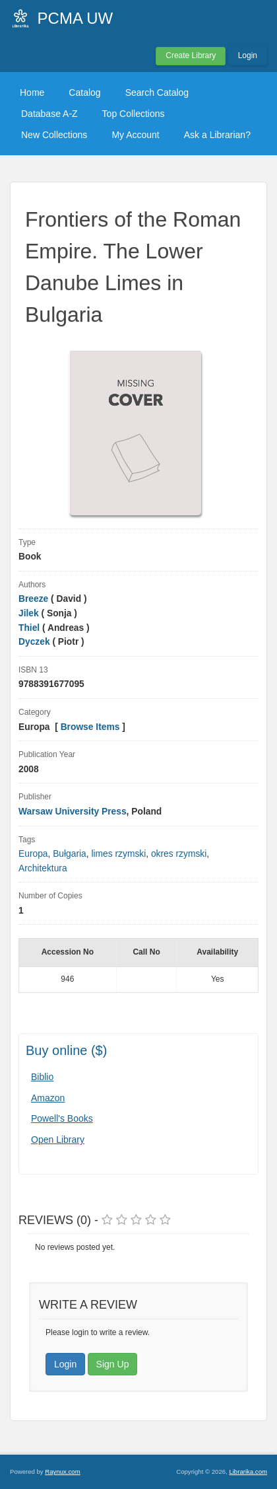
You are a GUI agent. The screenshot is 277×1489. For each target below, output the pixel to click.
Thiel (29, 628)
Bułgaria (69, 854)
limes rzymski (118, 854)
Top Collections (133, 113)
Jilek (28, 613)
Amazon (48, 1098)
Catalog (84, 92)
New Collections (54, 134)
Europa (33, 854)
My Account (135, 134)
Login (247, 55)
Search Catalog (157, 92)
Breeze (33, 599)
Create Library (191, 55)
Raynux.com (62, 1471)
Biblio (42, 1076)
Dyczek (34, 642)
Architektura (42, 868)
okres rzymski (178, 854)
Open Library (57, 1139)
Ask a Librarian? (217, 134)
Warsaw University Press (72, 812)
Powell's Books (62, 1118)
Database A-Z (49, 113)
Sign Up (112, 1364)
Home (32, 92)
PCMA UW (75, 18)
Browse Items (90, 727)
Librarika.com (248, 1471)
